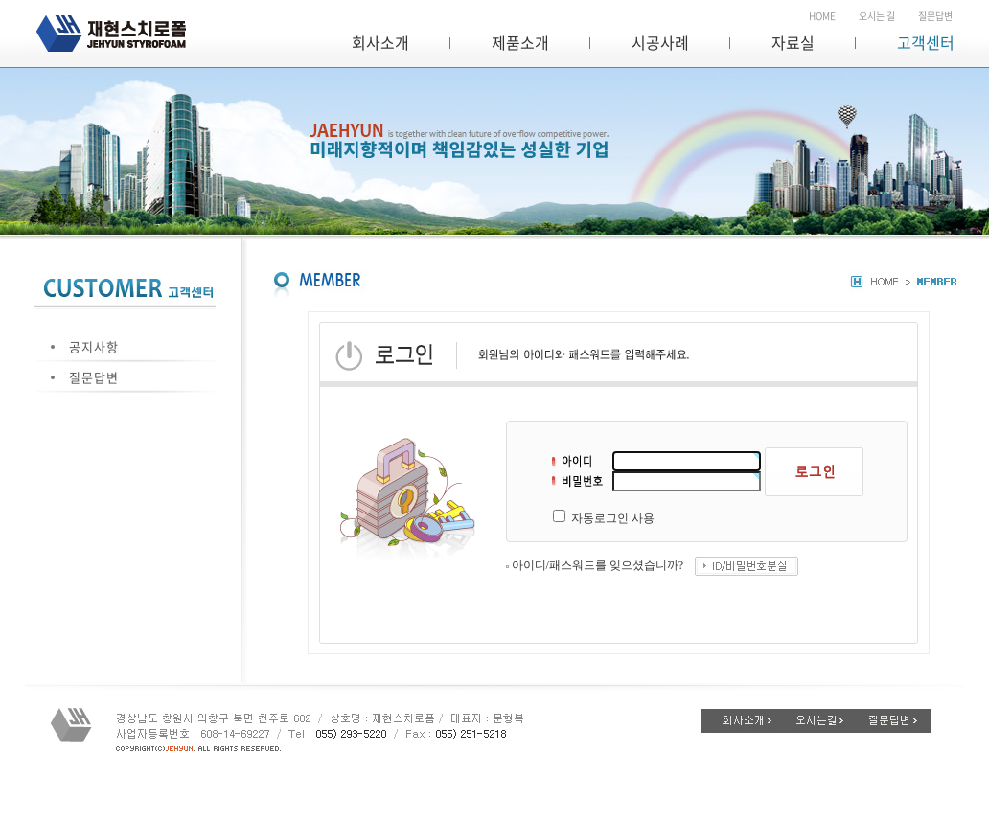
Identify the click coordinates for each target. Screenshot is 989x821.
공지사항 (94, 346)
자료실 (793, 42)
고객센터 (925, 42)
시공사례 (660, 42)
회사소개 (380, 42)
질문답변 (935, 16)
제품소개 (520, 42)
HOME (822, 16)
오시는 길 (877, 16)
